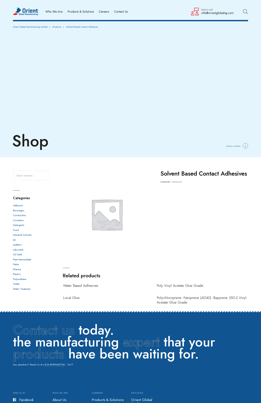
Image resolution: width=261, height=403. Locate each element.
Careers (104, 11)
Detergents (18, 225)
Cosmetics (18, 220)
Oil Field (17, 254)
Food (16, 230)
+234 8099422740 (54, 364)
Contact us (44, 329)
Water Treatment (21, 289)
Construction (19, 215)
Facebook (23, 399)
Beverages (18, 210)
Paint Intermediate (22, 259)
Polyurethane (19, 279)
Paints (16, 264)
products (38, 353)
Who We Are (54, 11)
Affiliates (137, 393)
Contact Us (121, 11)
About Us (59, 399)
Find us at (19, 393)
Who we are (60, 393)
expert (141, 341)
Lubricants (18, 250)
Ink (14, 240)
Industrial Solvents (22, 235)
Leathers (17, 245)
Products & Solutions (81, 11)
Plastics (17, 274)
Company (97, 393)
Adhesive (177, 182)
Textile (16, 284)
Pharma (17, 269)
